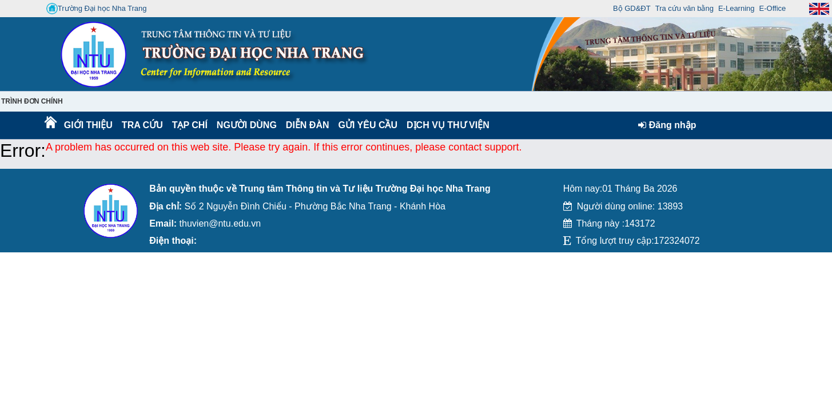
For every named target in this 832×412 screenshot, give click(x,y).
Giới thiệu (88, 125)
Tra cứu (142, 125)
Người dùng (245, 125)
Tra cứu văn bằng (684, 8)
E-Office (772, 8)
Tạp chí (190, 125)
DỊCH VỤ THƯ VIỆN (446, 125)
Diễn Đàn (307, 125)
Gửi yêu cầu (368, 125)
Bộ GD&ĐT (632, 8)
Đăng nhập (667, 125)
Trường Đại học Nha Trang (96, 8)
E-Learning (736, 8)
